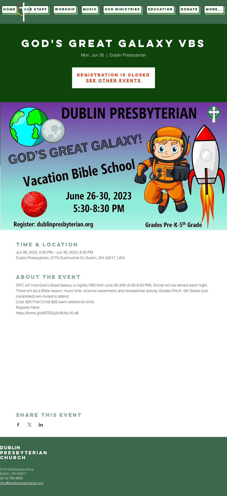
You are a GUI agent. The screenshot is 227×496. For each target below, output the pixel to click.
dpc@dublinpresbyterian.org (21, 483)
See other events (113, 80)
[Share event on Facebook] (18, 425)
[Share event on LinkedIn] (41, 425)
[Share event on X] (29, 425)
